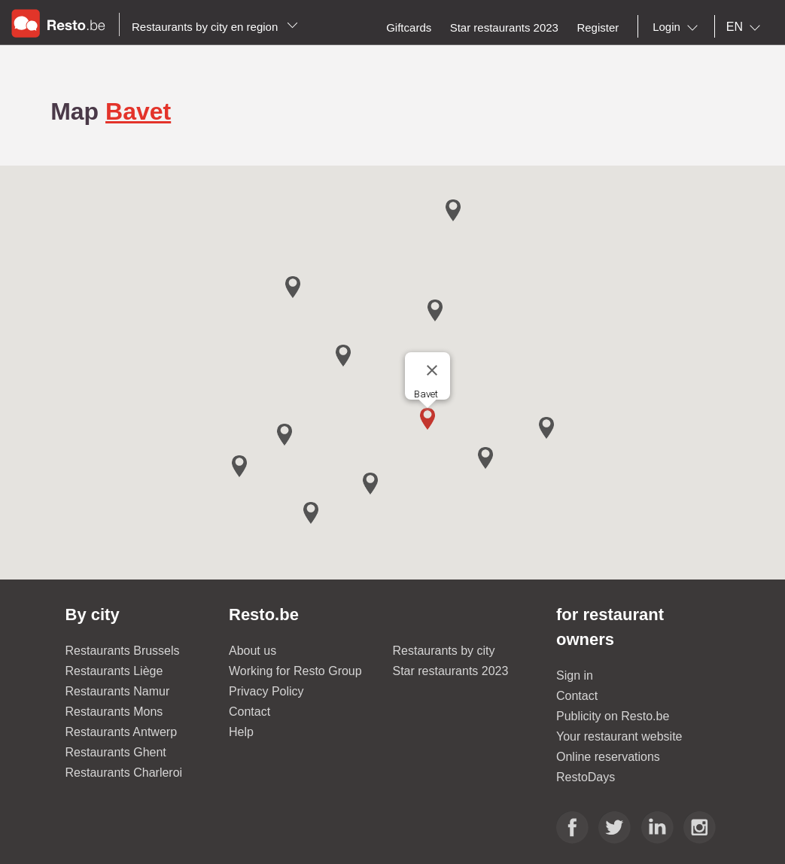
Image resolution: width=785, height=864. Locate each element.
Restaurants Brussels (122, 650)
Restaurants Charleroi (124, 772)
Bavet (138, 111)
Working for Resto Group (295, 671)
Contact (249, 711)
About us (252, 650)
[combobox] (678, 27)
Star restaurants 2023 (451, 671)
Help (241, 732)
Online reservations (608, 756)
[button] (427, 419)
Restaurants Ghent (115, 752)
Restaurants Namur (117, 691)
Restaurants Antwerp (121, 732)
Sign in (574, 675)
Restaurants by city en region (215, 26)
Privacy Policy (266, 691)
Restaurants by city (444, 650)
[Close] (432, 370)
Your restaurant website (619, 736)
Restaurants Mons (114, 711)
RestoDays (585, 777)
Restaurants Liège (114, 671)
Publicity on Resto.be (612, 716)
